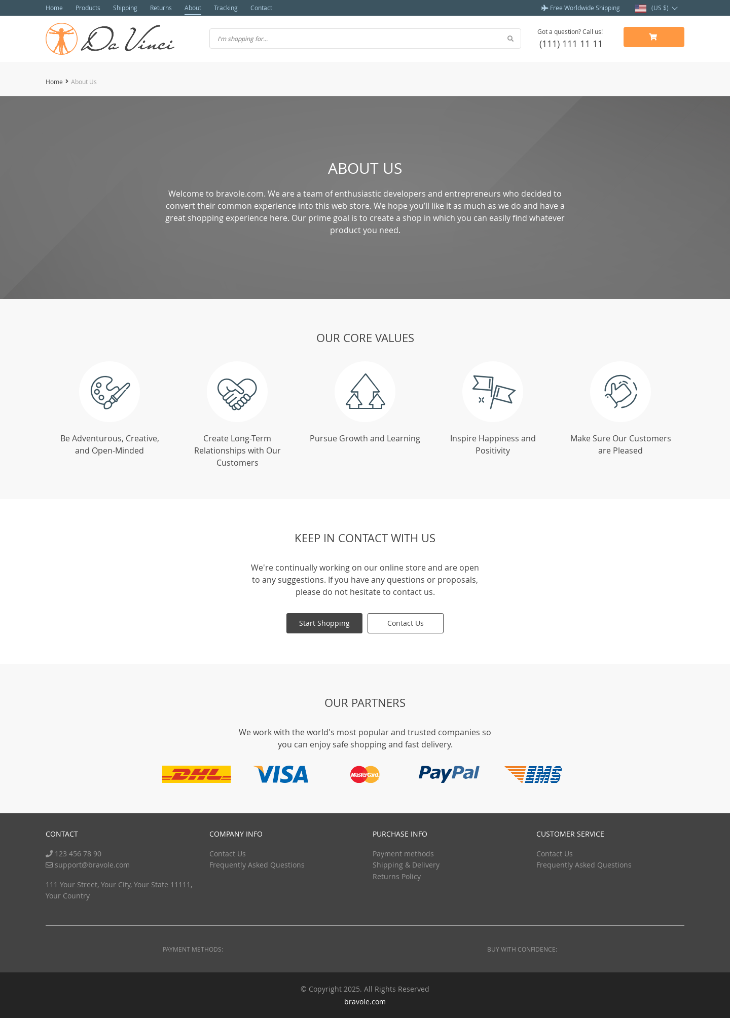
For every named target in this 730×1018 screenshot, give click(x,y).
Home (54, 8)
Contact (261, 8)
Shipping (125, 8)
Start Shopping (324, 623)
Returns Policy (397, 876)
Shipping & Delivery (406, 865)
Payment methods (403, 853)
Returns (161, 8)
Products (88, 8)
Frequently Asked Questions (257, 865)
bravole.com (365, 1001)
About (193, 8)
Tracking (226, 8)
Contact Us (405, 623)
